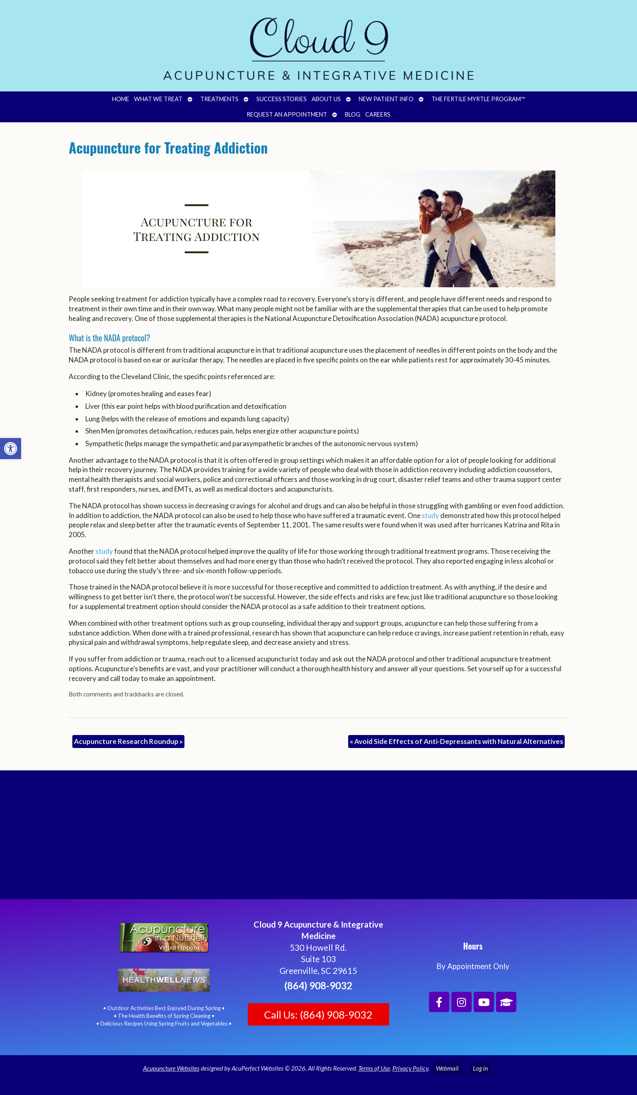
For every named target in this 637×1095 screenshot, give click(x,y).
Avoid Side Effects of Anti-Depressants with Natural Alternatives (456, 741)
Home (120, 98)
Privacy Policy (410, 1068)
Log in (480, 1068)
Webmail (447, 1068)
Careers (377, 114)
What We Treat (158, 98)
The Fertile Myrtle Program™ (478, 98)
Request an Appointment (287, 114)
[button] (10, 448)
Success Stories (281, 98)
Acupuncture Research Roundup (128, 741)
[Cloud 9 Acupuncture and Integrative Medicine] (318, 838)
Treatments (219, 98)
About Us (326, 98)
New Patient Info (386, 98)
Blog (352, 114)
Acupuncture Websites (171, 1068)
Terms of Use (374, 1068)
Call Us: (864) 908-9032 (318, 1014)
